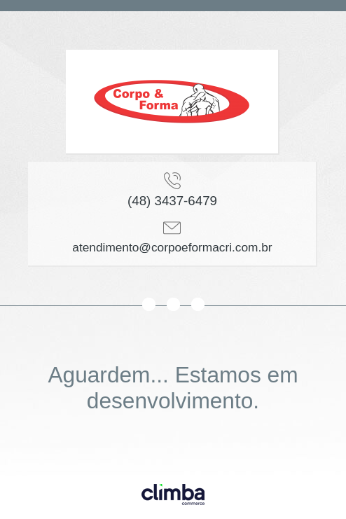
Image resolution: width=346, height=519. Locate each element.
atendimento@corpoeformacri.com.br (172, 247)
